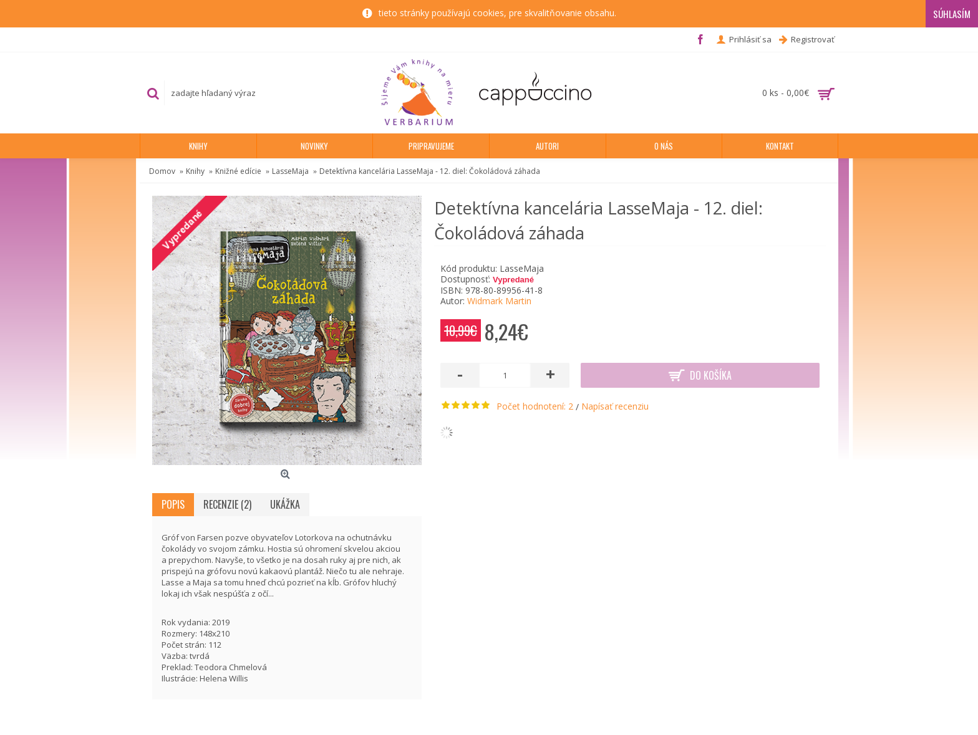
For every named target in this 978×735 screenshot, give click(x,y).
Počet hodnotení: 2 (534, 406)
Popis (173, 504)
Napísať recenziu (615, 406)
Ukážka (285, 504)
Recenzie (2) (227, 504)
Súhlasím (952, 14)
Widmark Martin (499, 301)
